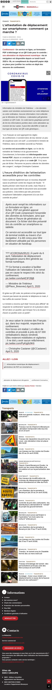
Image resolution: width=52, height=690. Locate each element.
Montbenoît (23, 476)
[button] (47, 2)
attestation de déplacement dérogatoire (16, 380)
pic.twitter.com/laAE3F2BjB (20, 278)
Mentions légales (10, 611)
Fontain (22, 561)
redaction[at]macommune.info (12, 637)
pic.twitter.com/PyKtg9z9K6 (20, 343)
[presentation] (44, 99)
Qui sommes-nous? (11, 600)
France (6, 21)
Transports (15, 21)
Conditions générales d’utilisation (15, 613)
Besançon (22, 424)
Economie (29, 412)
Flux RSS (7, 608)
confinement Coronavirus (40, 380)
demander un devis (13, 648)
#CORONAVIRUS (19, 253)
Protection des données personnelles (17, 605)
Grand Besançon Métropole (30, 461)
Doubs (21, 449)
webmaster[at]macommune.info (13, 662)
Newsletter (10, 618)
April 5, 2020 (33, 286)
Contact (7, 597)
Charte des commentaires (13, 603)
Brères (21, 437)
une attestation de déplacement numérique (21, 55)
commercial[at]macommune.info (13, 643)
